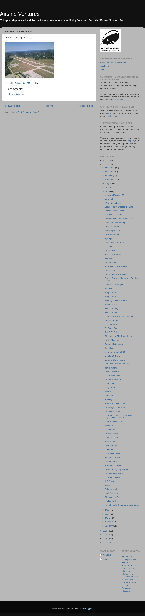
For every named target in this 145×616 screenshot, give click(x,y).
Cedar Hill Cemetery (114, 344)
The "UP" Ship (111, 332)
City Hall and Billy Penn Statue (118, 336)
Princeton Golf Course (115, 403)
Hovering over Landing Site (117, 364)
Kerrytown (109, 258)
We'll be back (111, 441)
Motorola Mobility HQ (114, 195)
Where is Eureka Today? (116, 266)
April (107, 514)
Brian (105, 559)
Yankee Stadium (112, 372)
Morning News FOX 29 (115, 352)
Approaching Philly (113, 465)
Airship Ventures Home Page (113, 62)
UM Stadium (110, 250)
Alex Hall (107, 555)
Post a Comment (16, 94)
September (110, 179)
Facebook (104, 66)
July (107, 187)
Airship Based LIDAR (114, 422)
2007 (105, 543)
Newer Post (12, 105)
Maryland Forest (112, 485)
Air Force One (111, 328)
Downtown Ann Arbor (114, 242)
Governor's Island (113, 379)
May (107, 510)
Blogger (88, 608)
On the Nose (110, 262)
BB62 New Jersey (113, 453)
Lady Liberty (110, 387)
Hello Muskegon (112, 234)
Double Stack (111, 461)
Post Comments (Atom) (28, 112)
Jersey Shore (111, 368)
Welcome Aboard (112, 304)
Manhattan (109, 384)
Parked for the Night (114, 284)
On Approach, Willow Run (116, 274)
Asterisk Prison (111, 437)
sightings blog (112, 116)
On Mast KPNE (112, 434)
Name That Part (112, 270)
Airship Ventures (20, 14)
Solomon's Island (112, 489)
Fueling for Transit (113, 501)
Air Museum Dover (113, 477)
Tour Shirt (109, 348)
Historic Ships (111, 445)
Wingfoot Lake (111, 292)
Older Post (86, 105)
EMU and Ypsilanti (113, 254)
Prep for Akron (111, 324)
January (109, 526)
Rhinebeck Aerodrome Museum (127, 588)
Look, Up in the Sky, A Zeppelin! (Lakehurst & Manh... (119, 416)
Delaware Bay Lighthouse (116, 469)
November (110, 171)
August (108, 183)
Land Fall (109, 199)
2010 (105, 531)
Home (49, 105)
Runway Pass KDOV (114, 473)
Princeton (109, 395)
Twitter (103, 69)
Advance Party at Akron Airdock (119, 316)
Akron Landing (111, 308)
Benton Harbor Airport (115, 211)
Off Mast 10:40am (113, 411)
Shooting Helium (112, 231)
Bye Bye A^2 (110, 238)
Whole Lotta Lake (113, 203)
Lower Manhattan (113, 376)
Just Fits (108, 288)
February (109, 522)
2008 (105, 539)
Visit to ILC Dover (113, 356)
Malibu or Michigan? (114, 215)
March (108, 518)
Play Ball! (109, 449)
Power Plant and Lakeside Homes (120, 219)
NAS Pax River (111, 493)
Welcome (109, 426)
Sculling (108, 399)
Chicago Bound (112, 226)
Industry (108, 391)
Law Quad (109, 246)
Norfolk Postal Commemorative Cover (122, 505)
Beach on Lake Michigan (116, 223)
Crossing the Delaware (115, 407)
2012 (105, 160)
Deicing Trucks (111, 320)
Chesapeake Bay (112, 497)
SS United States (112, 457)
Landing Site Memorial (115, 360)
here (109, 113)
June (107, 191)
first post (130, 141)
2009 (105, 535)
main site (119, 99)
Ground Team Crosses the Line (119, 207)
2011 (105, 164)
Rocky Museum (112, 340)
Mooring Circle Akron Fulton (117, 300)
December (110, 168)
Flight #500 (110, 429)
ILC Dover (109, 481)
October (109, 176)
